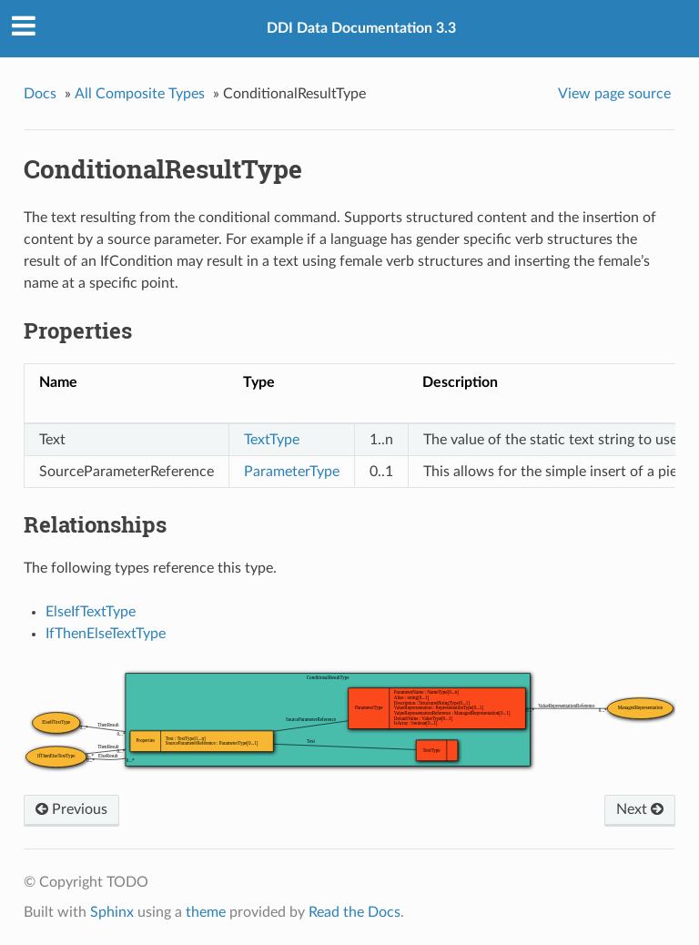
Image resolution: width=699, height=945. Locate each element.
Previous (71, 809)
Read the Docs (354, 912)
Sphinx (112, 912)
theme (206, 912)
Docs (40, 93)
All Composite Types (140, 93)
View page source (614, 93)
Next (640, 809)
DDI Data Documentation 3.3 (361, 28)
